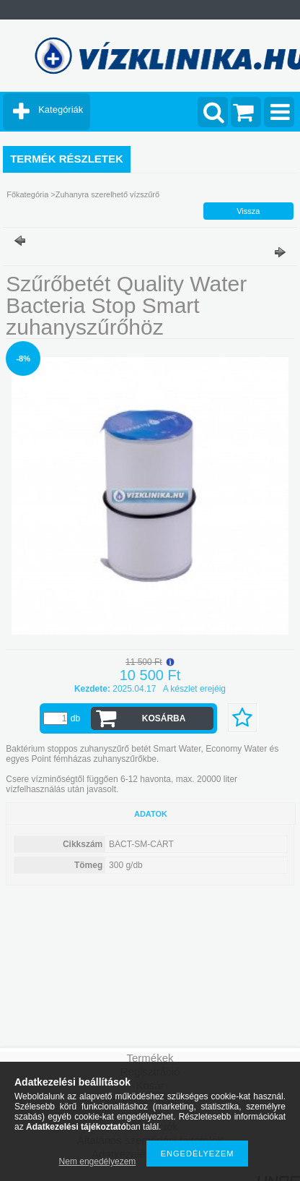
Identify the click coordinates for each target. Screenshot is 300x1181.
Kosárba (164, 718)
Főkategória (27, 194)
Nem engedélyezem (97, 1161)
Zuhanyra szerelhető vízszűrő (107, 194)
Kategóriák (60, 109)
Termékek (149, 1058)
